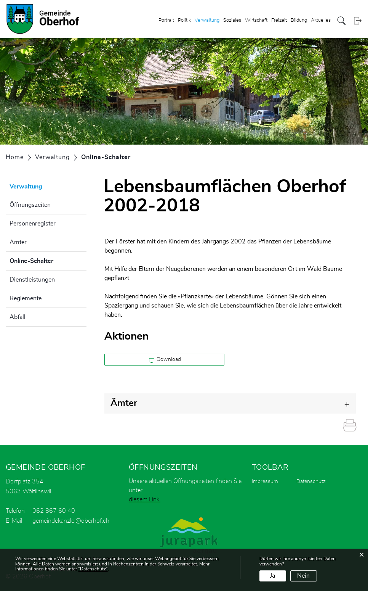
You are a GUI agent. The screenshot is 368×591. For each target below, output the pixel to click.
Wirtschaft (256, 20)
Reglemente (26, 298)
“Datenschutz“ (92, 569)
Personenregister (33, 224)
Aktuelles (321, 20)
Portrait (166, 20)
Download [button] (165, 360)
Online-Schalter (48, 260)
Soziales (232, 20)
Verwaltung (207, 20)
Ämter (18, 242)
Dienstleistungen (32, 280)
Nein (303, 576)
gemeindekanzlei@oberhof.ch (70, 521)
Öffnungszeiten (30, 205)
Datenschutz (311, 481)
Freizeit (279, 20)
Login (357, 21)
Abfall (18, 317)
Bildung (299, 20)
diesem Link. (144, 499)
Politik (184, 20)
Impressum (265, 481)
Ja (272, 576)
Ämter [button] (123, 403)
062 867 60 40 (53, 511)
